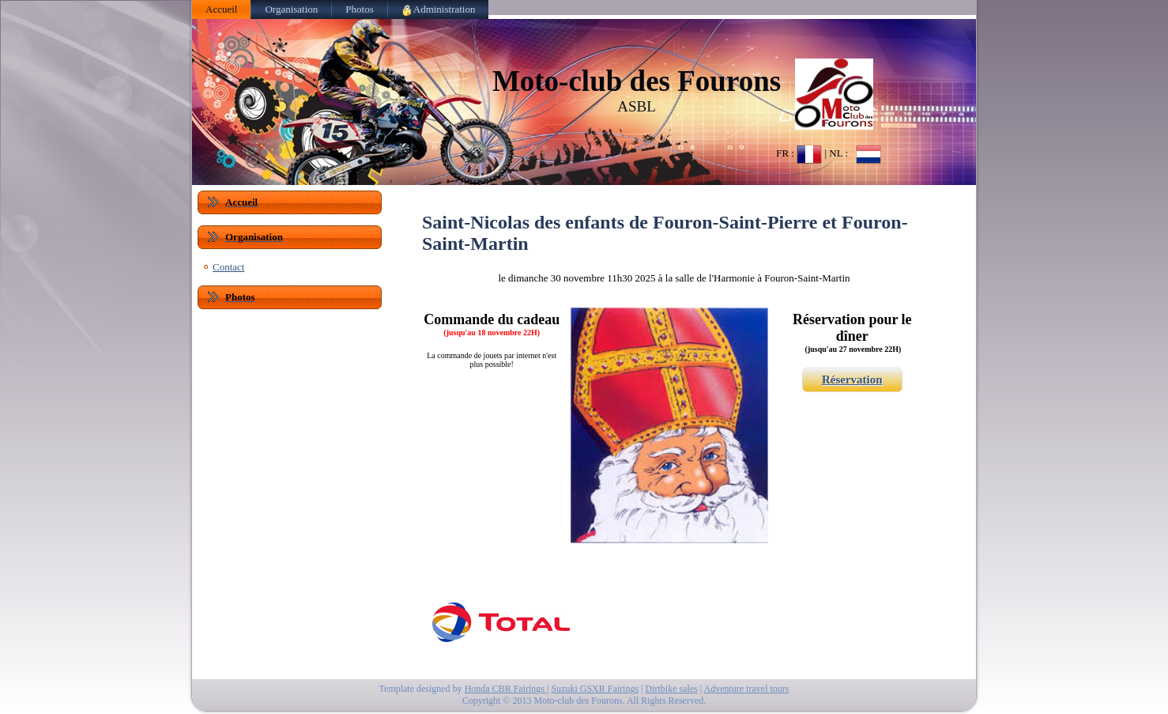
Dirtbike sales (671, 688)
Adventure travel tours (746, 688)
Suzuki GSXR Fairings (595, 688)
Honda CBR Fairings (506, 688)
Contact (228, 267)
